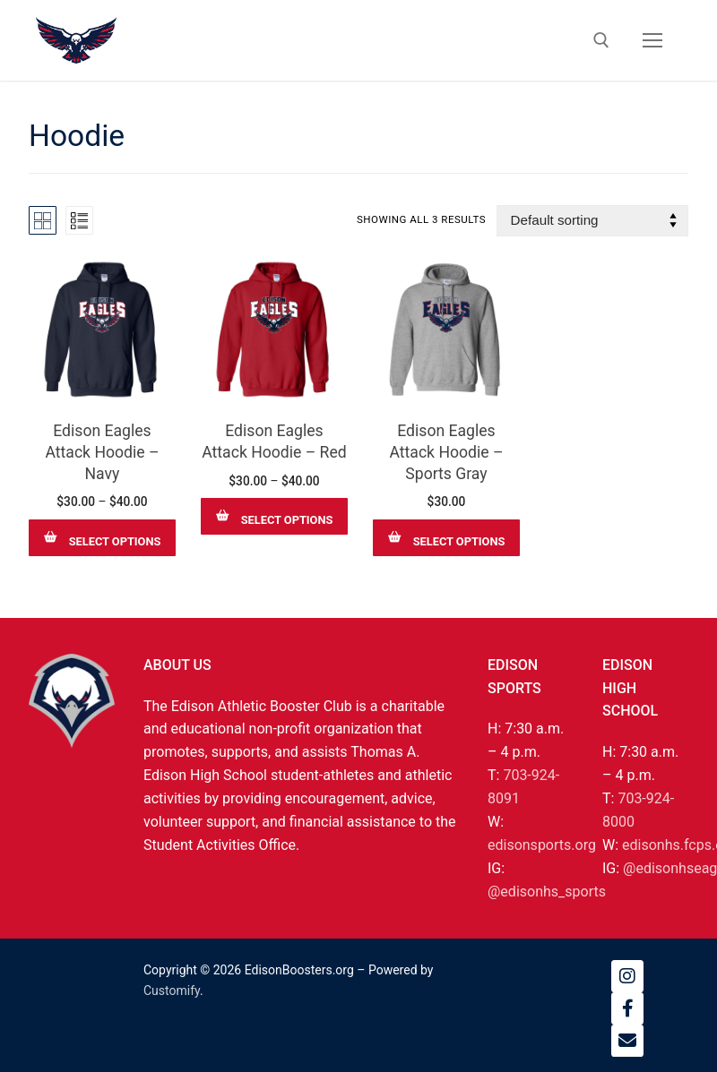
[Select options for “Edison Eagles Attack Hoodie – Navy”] (102, 537)
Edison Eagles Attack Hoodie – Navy (102, 452)
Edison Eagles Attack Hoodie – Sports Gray (446, 452)
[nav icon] (652, 40)
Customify (171, 990)
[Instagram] (627, 976)
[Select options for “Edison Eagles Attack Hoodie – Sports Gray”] (446, 537)
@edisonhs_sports (547, 891)
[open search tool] (601, 40)
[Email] (627, 1041)
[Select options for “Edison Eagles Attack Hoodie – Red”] (274, 516)
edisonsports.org (542, 844)
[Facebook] (627, 1008)
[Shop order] (592, 220)
